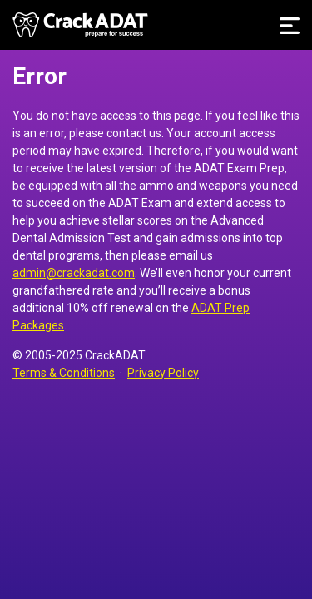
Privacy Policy (163, 372)
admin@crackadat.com (73, 273)
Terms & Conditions (63, 372)
